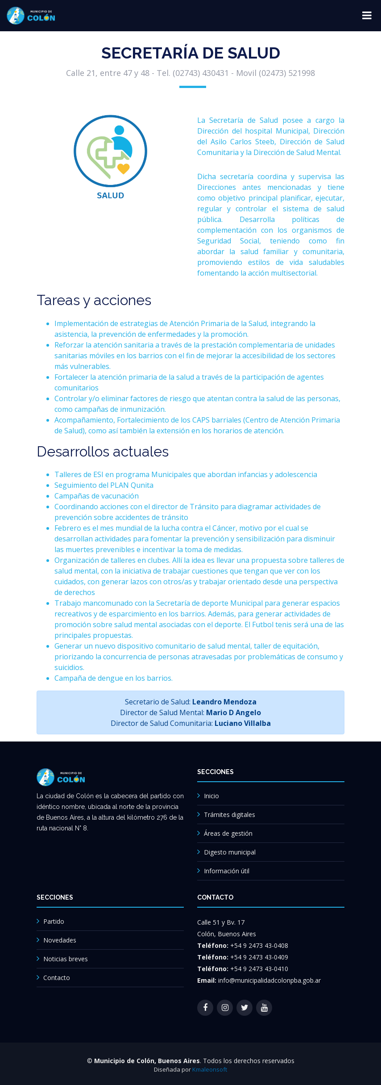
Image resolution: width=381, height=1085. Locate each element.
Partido (53, 921)
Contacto (56, 977)
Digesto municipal (230, 852)
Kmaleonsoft (209, 1069)
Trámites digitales (229, 814)
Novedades (59, 940)
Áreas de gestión (228, 833)
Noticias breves (65, 959)
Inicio (211, 796)
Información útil (226, 871)
